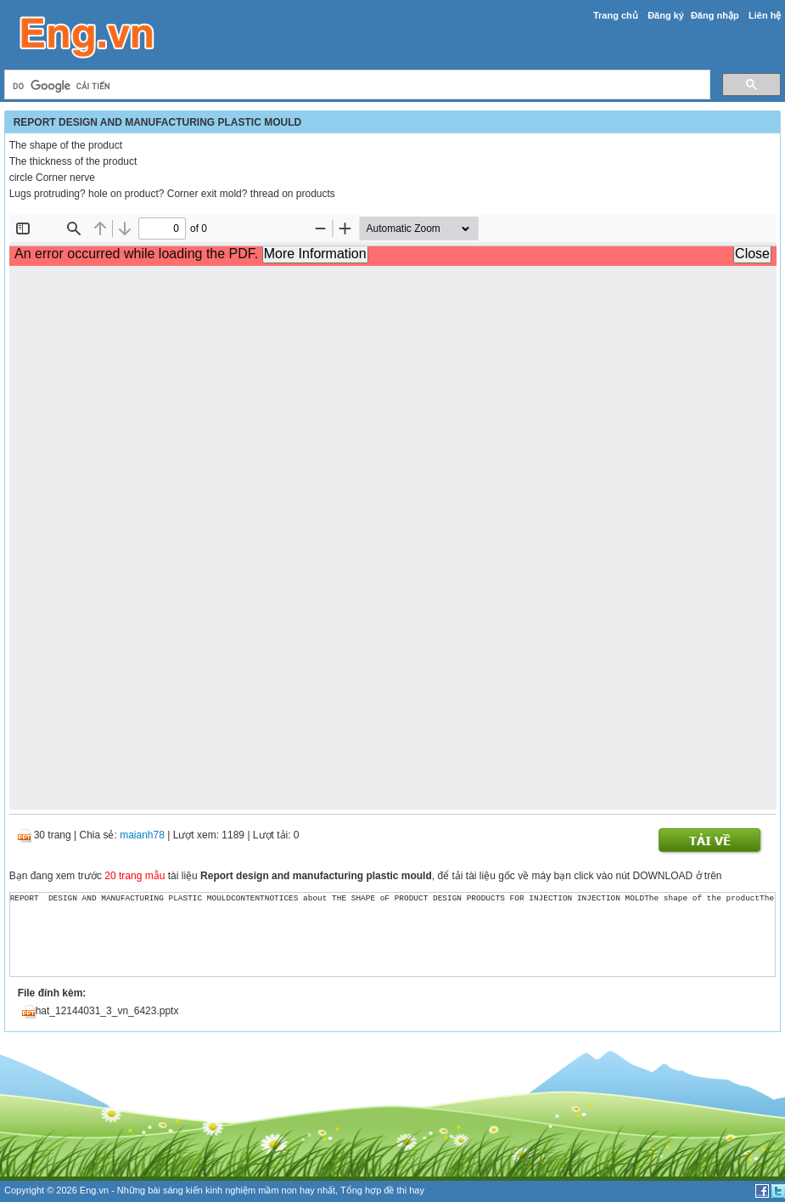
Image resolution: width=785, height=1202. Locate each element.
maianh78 (142, 835)
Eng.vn (94, 1190)
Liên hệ (765, 15)
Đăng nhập (715, 15)
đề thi (395, 1190)
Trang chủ (615, 15)
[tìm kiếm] (356, 85)
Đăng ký (666, 15)
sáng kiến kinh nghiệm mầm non (230, 1190)
